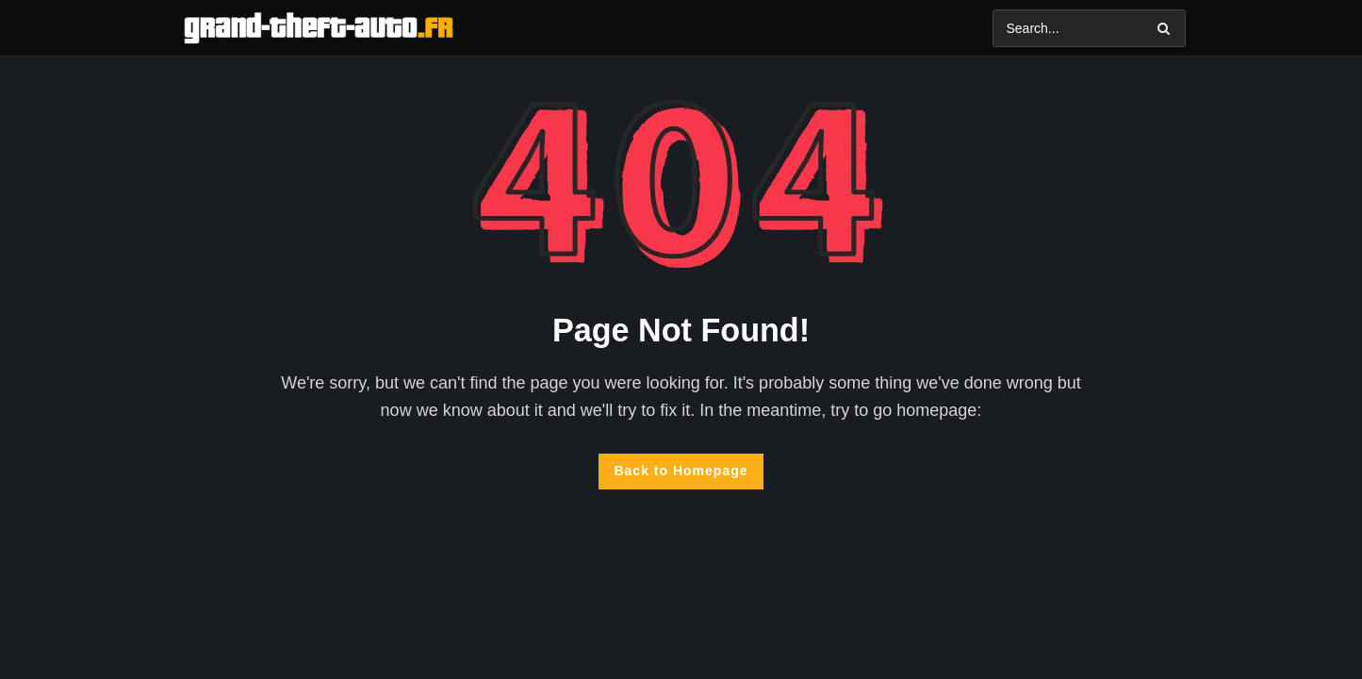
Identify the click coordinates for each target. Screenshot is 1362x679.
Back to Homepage (680, 470)
